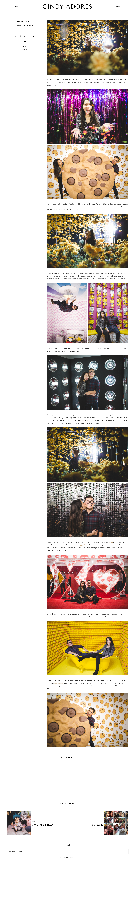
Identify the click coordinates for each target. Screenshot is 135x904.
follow (118, 6)
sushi (111, 542)
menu (17, 6)
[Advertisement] (67, 881)
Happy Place (83, 545)
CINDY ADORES (67, 6)
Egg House (58, 683)
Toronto (24, 50)
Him (24, 47)
